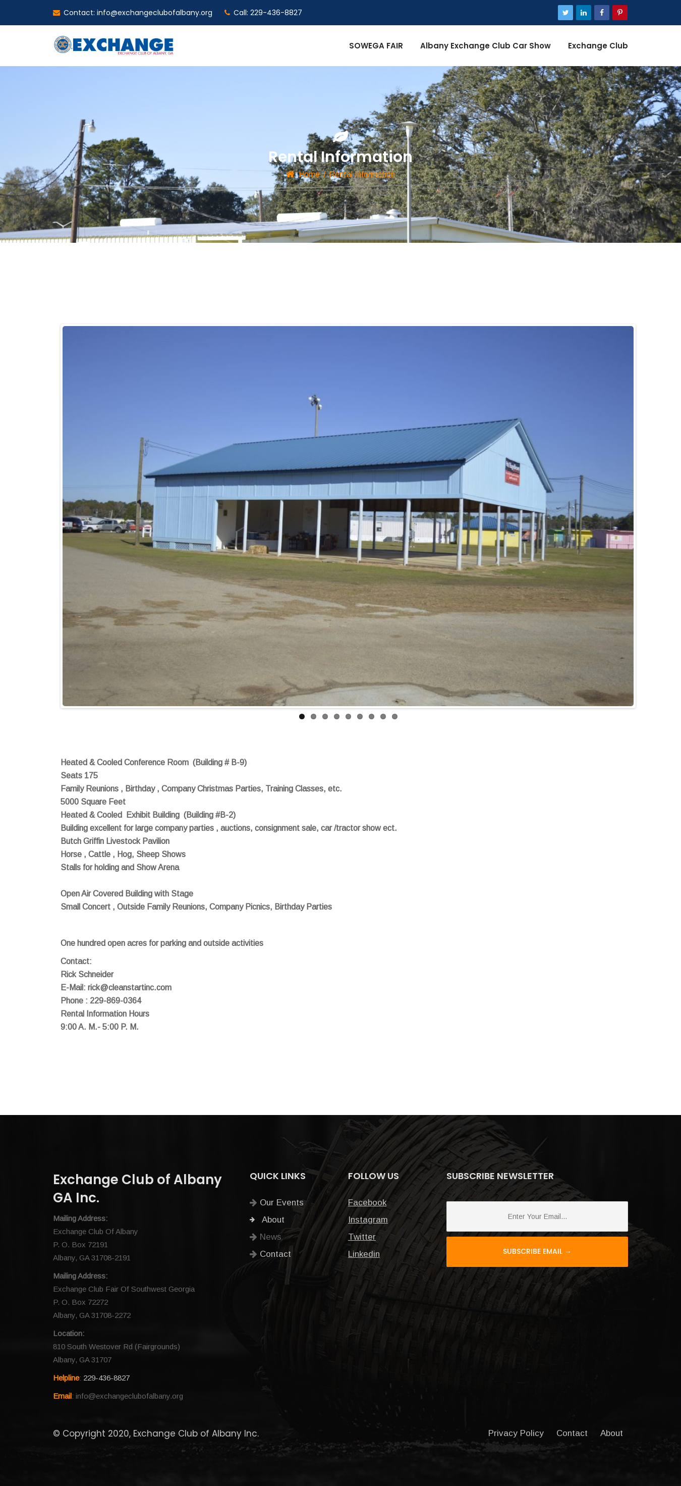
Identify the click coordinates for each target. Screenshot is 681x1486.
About (267, 1220)
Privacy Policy (516, 1433)
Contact (275, 1254)
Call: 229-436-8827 (263, 13)
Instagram (368, 1220)
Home (309, 174)
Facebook (367, 1202)
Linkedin (364, 1254)
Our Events (282, 1202)
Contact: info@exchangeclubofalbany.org (132, 13)
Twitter (362, 1237)
